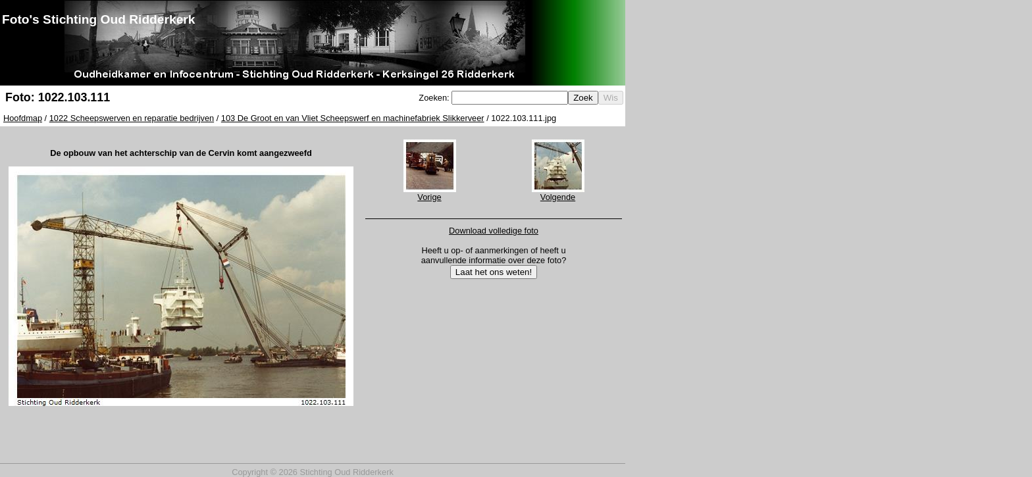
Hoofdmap (22, 118)
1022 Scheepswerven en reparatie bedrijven (131, 118)
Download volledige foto (493, 231)
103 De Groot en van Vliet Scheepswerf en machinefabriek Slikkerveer (352, 118)
